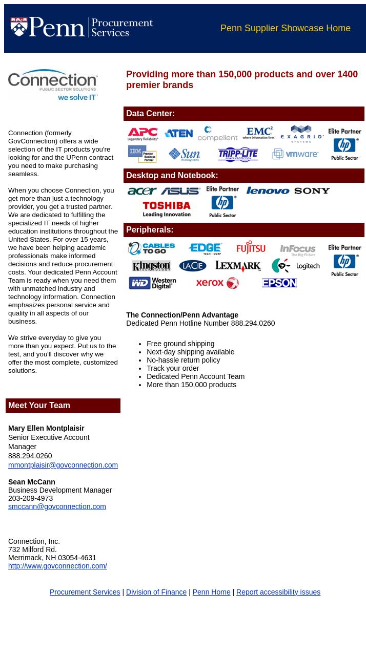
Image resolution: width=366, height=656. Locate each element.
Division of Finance (156, 592)
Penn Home (212, 592)
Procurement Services (85, 592)
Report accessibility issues (278, 592)
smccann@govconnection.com (57, 506)
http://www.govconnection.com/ (57, 566)
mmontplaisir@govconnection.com (63, 465)
